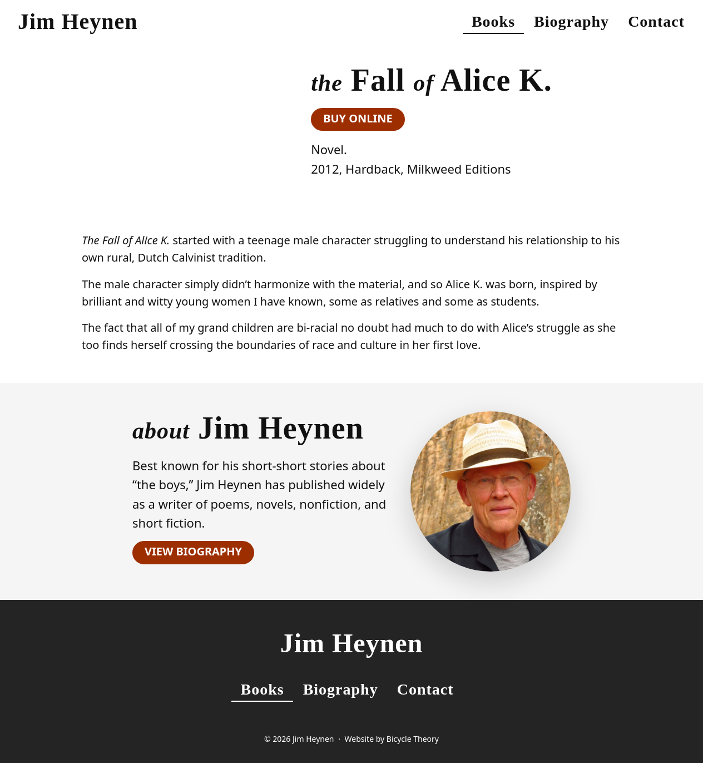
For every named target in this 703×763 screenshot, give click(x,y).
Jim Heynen (78, 21)
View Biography (193, 551)
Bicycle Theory (413, 739)
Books (493, 21)
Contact (656, 21)
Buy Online (358, 118)
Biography (571, 21)
